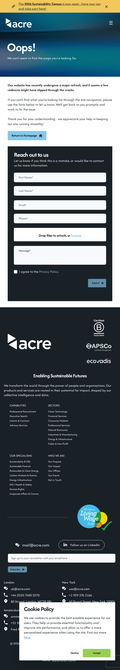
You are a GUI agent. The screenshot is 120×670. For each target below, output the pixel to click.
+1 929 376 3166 (80, 595)
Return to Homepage (27, 136)
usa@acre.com (79, 589)
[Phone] (60, 218)
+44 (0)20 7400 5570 (25, 595)
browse (76, 235)
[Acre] (19, 23)
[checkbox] (15, 272)
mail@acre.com (35, 545)
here (27, 637)
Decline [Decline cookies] (74, 653)
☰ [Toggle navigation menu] (111, 23)
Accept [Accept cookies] (96, 653)
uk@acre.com (20, 589)
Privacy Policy (48, 271)
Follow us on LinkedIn (81, 545)
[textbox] (60, 177)
